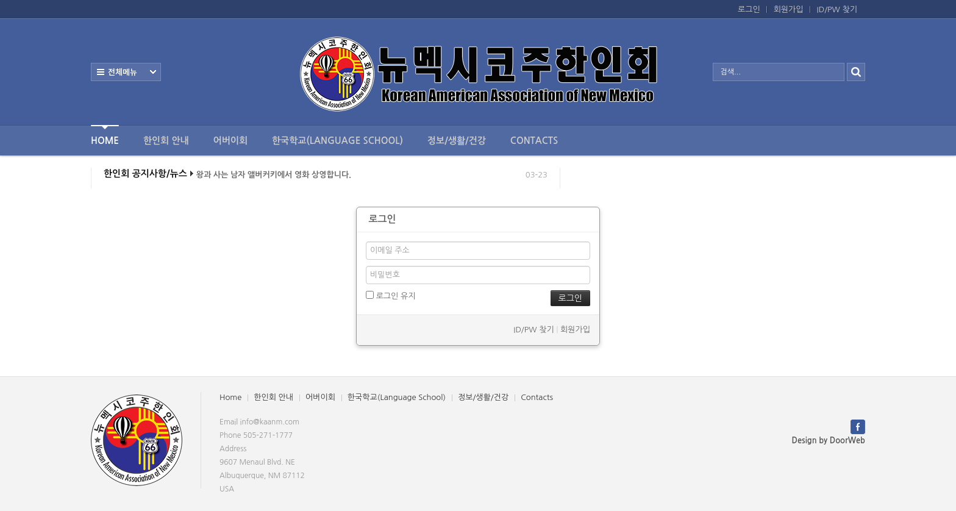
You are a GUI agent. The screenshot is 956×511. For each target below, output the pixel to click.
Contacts (534, 140)
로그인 (749, 9)
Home (105, 135)
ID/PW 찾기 (837, 9)
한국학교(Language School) (337, 140)
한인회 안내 (166, 140)
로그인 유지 (390, 295)
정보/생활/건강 (456, 140)
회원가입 (789, 9)
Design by (828, 441)
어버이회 (230, 140)
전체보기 (126, 72)
